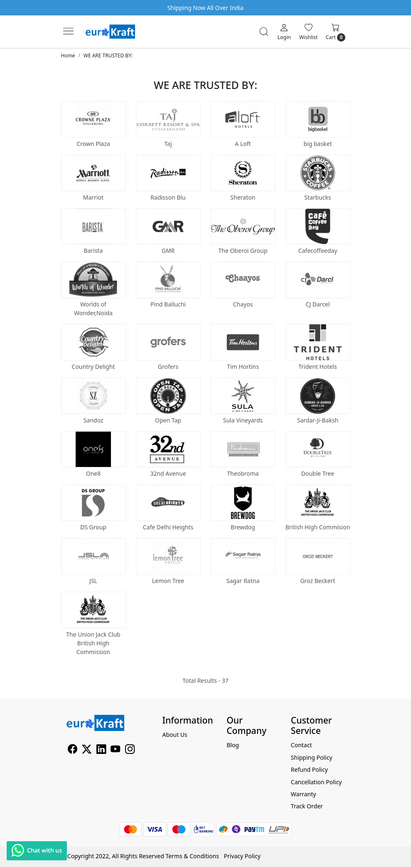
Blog (232, 745)
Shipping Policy (311, 757)
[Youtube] (115, 750)
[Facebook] (72, 750)
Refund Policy (309, 769)
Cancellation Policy (316, 782)
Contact (301, 745)
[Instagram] (129, 750)
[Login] (284, 31)
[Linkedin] (101, 750)
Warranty (303, 794)
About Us (174, 735)
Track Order (307, 806)
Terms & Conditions (192, 856)
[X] (86, 750)
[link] (264, 31)
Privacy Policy (242, 856)
